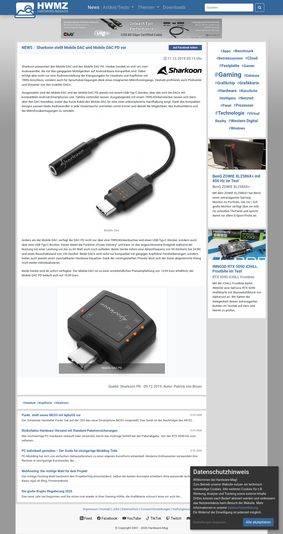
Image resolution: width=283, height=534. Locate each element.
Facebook (107, 518)
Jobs (116, 509)
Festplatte (229, 65)
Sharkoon (61, 402)
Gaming (227, 74)
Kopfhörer (44, 402)
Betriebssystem (229, 58)
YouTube (131, 518)
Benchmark (243, 51)
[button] (65, 331)
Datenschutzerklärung (243, 507)
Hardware (227, 90)
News (94, 7)
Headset (29, 402)
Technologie (230, 113)
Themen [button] (146, 7)
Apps (225, 51)
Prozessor (243, 105)
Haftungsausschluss (186, 509)
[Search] (229, 8)
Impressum (90, 509)
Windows (237, 128)
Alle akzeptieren (258, 522)
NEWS (27, 47)
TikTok (153, 518)
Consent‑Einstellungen (155, 509)
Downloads (174, 7)
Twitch (173, 518)
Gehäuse (251, 76)
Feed (86, 518)
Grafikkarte (248, 83)
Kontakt (105, 509)
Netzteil (246, 98)
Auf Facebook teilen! (185, 47)
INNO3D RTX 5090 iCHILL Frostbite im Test (234, 268)
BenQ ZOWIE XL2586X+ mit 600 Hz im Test (236, 178)
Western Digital (243, 120)
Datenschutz (130, 509)
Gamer (247, 66)
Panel (225, 105)
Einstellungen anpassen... (210, 522)
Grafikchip (225, 83)
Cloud (251, 58)
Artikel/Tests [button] (116, 7)
